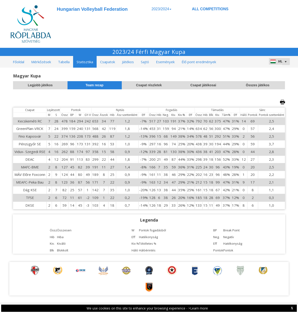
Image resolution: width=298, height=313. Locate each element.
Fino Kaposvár (29, 136)
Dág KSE (30, 190)
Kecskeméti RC (30, 121)
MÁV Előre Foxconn (29, 174)
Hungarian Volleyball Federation (92, 9)
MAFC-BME (30, 167)
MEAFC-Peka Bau (30, 182)
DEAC (29, 159)
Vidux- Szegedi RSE (29, 151)
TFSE (30, 197)
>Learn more (198, 308)
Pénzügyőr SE (30, 144)
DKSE (29, 205)
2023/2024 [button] (162, 9)
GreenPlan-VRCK (29, 128)
